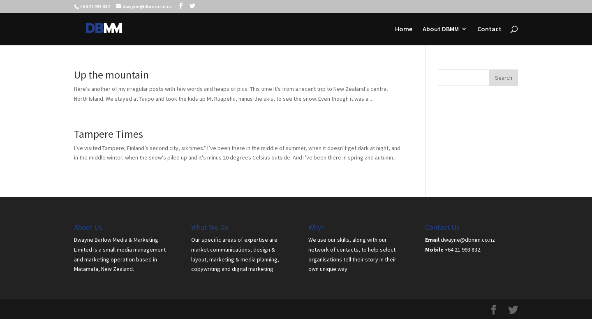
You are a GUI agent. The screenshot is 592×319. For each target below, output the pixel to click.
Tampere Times (108, 134)
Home (403, 29)
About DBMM (441, 29)
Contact (489, 29)
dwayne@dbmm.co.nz (468, 239)
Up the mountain (111, 74)
